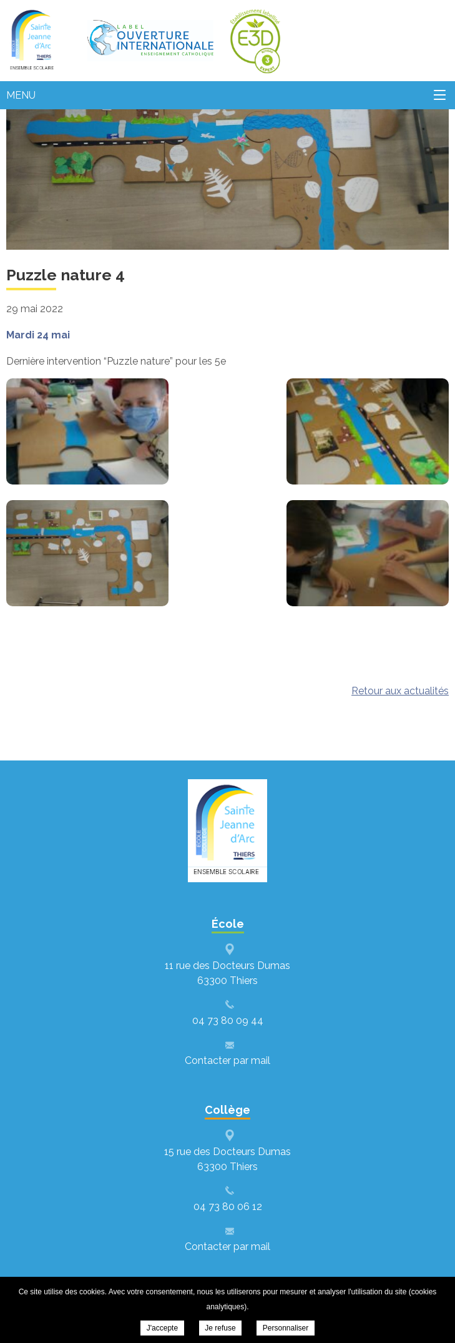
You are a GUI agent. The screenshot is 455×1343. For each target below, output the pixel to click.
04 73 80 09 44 (227, 1020)
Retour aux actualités (400, 691)
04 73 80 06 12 (227, 1207)
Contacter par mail (227, 1060)
